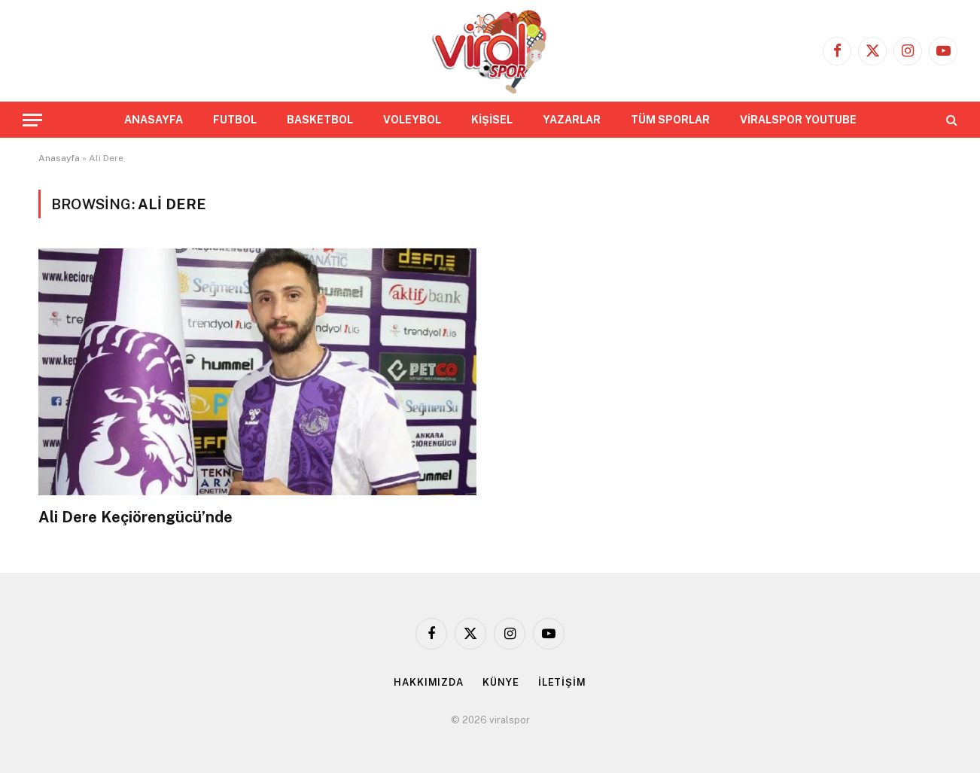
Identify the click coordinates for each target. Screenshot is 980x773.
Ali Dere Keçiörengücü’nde (135, 517)
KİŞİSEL (492, 120)
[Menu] (32, 120)
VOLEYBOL (412, 120)
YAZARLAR (572, 120)
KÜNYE (500, 682)
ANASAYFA (153, 120)
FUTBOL (235, 120)
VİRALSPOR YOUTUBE (798, 120)
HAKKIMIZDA (429, 682)
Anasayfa (59, 158)
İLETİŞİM (562, 682)
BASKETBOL (320, 120)
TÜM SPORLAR (670, 120)
